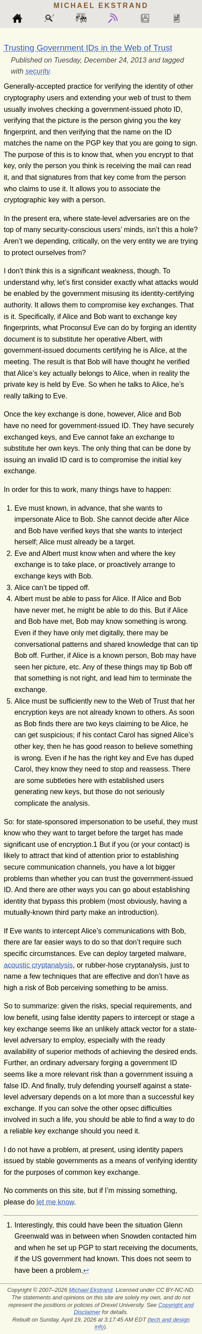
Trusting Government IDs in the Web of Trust (88, 47)
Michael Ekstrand (90, 1290)
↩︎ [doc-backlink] (86, 1270)
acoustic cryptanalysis (38, 965)
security (37, 71)
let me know (55, 1202)
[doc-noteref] (95, 844)
